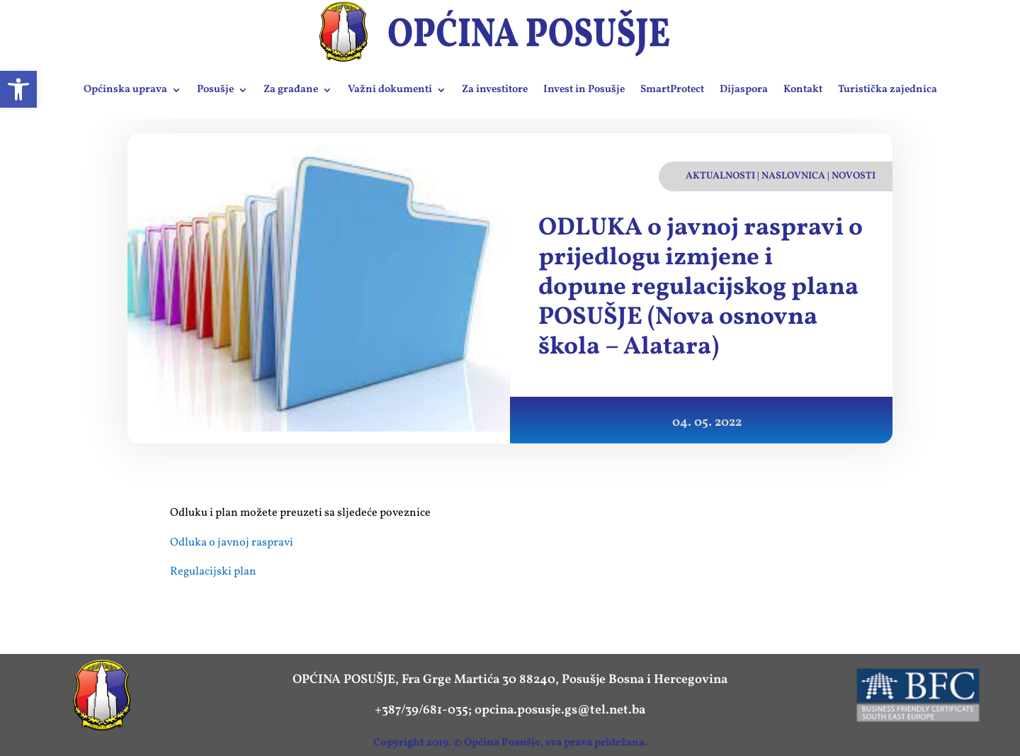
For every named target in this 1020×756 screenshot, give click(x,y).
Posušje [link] (215, 89)
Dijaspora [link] (744, 89)
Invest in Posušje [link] (584, 89)
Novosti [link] (854, 176)
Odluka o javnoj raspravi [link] (231, 543)
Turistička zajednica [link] (887, 89)
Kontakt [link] (802, 89)
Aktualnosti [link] (720, 176)
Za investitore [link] (495, 89)
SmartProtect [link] (672, 89)
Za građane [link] (291, 89)
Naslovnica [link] (793, 176)
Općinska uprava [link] (125, 89)
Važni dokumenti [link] (390, 89)
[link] (18, 89)
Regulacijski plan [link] (213, 572)
